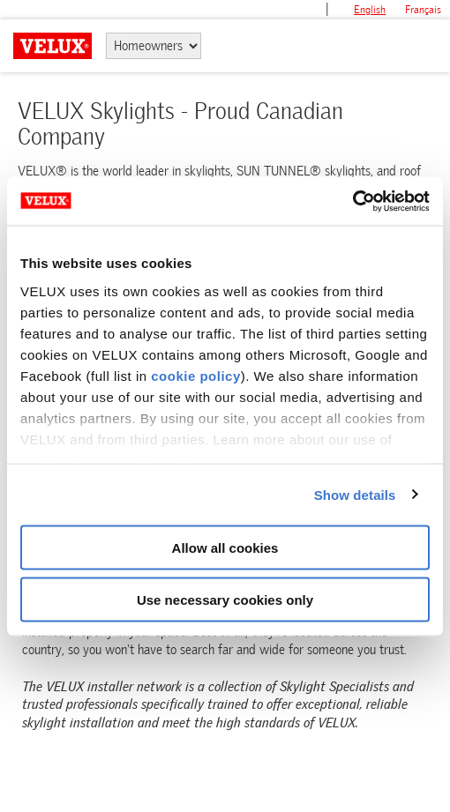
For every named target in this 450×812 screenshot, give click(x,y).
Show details (355, 494)
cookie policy (196, 375)
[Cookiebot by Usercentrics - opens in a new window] (352, 201)
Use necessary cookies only (225, 599)
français (423, 10)
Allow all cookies (225, 547)
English (370, 10)
